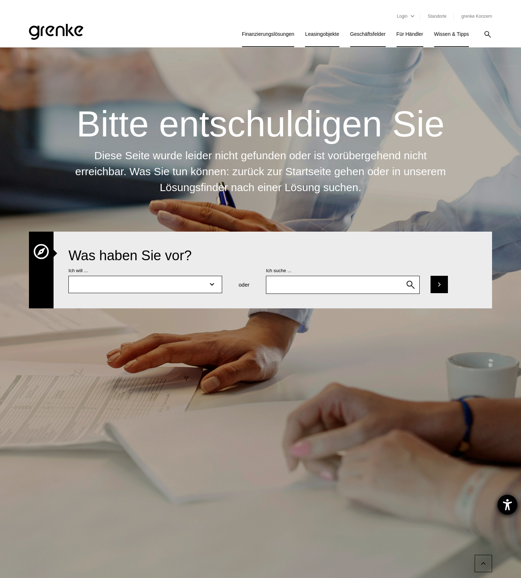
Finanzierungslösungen (268, 34)
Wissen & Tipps (451, 34)
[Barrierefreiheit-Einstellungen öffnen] (507, 505)
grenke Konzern (476, 16)
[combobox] (343, 285)
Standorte (437, 16)
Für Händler (410, 34)
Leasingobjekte (322, 34)
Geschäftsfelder (368, 34)
